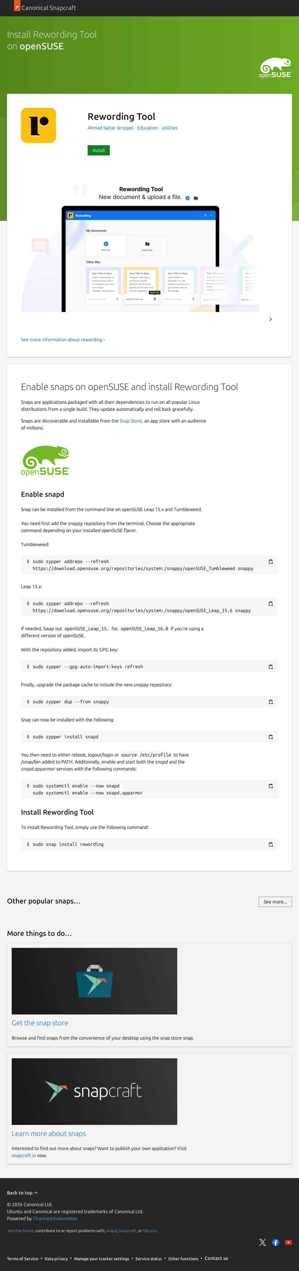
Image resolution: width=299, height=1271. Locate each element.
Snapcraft (127, 1230)
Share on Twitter (262, 1242)
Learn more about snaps (49, 1133)
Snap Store (131, 420)
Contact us (216, 1258)
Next (270, 319)
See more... (275, 901)
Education (147, 127)
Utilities (169, 127)
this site (150, 1230)
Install (99, 150)
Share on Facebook (275, 1242)
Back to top (22, 1192)
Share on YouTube (288, 1242)
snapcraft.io (24, 1155)
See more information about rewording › (63, 339)
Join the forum (20, 1230)
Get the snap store (40, 1023)
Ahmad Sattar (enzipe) (111, 127)
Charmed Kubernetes (55, 1218)
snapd (111, 1230)
